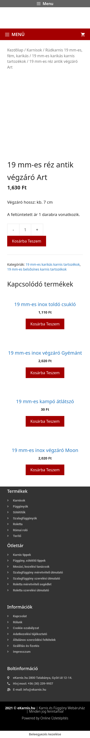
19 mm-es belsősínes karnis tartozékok (36, 269)
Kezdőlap (15, 50)
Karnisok (34, 50)
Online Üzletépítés (54, 718)
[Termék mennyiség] (25, 230)
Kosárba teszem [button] (45, 324)
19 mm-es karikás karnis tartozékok (52, 264)
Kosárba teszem (26, 241)
